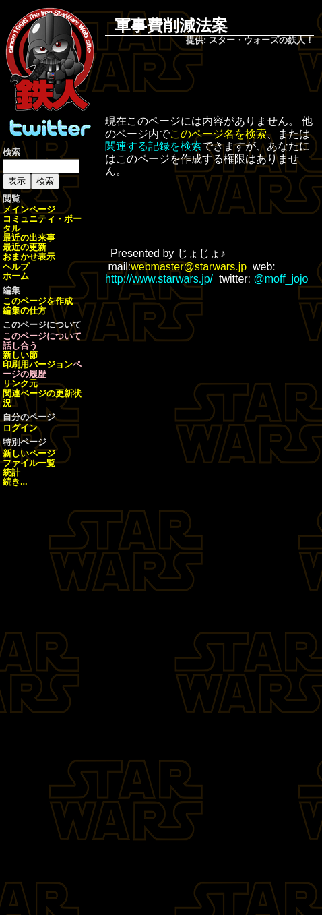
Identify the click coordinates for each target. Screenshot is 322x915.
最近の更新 (24, 247)
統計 (11, 472)
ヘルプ (16, 267)
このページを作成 (38, 301)
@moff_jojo (281, 279)
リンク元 (20, 383)
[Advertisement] (219, 81)
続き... (15, 482)
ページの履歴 (42, 369)
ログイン (20, 428)
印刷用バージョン (38, 364)
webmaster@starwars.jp (189, 266)
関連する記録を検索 (153, 146)
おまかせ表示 (29, 257)
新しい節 (20, 355)
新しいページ (29, 453)
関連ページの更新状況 (42, 398)
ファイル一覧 (29, 463)
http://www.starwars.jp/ (159, 279)
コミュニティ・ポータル (42, 223)
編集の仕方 (24, 310)
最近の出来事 (29, 238)
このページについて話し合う (42, 341)
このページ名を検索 (218, 134)
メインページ (29, 209)
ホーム (16, 276)
